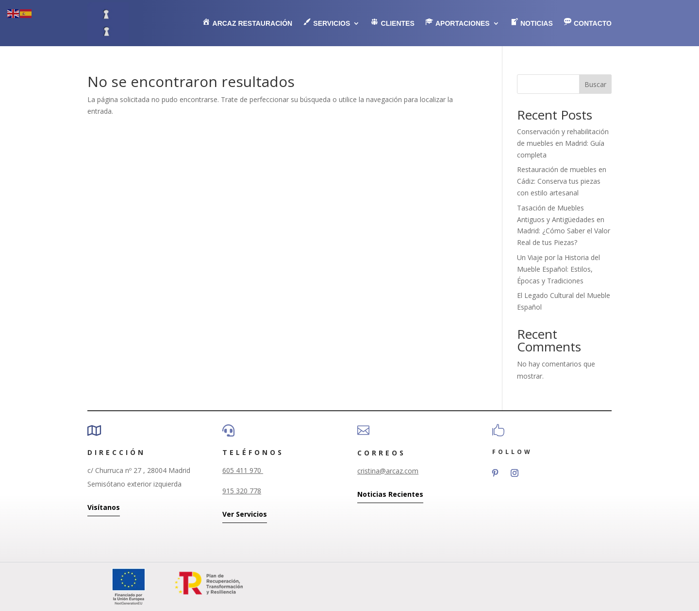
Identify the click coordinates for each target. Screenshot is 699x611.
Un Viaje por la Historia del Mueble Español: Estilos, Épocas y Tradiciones (558, 269)
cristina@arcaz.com (387, 470)
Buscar (595, 84)
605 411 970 (242, 470)
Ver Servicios (244, 514)
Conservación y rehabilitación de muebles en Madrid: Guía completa (563, 143)
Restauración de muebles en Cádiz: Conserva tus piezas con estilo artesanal (561, 181)
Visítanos (103, 507)
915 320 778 (241, 490)
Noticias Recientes (390, 494)
